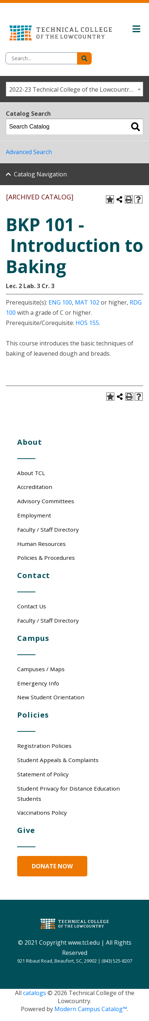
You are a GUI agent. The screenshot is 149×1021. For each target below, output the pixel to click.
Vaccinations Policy (42, 812)
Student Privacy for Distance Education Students (68, 793)
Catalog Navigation (40, 174)
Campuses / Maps (41, 669)
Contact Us (31, 606)
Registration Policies (44, 745)
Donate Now (52, 866)
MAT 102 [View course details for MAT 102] (87, 302)
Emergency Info (38, 683)
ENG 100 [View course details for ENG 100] (60, 302)
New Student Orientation (50, 697)
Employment (34, 515)
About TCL (31, 473)
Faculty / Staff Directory (48, 529)
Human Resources (41, 543)
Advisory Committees (45, 501)
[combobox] (74, 89)
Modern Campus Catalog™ (90, 1009)
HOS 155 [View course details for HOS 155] (87, 323)
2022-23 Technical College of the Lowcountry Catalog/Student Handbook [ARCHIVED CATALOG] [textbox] (76, 89)
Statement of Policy (43, 774)
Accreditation (34, 486)
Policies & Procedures (46, 557)
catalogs (34, 993)
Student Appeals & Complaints (58, 760)
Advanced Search (29, 152)
